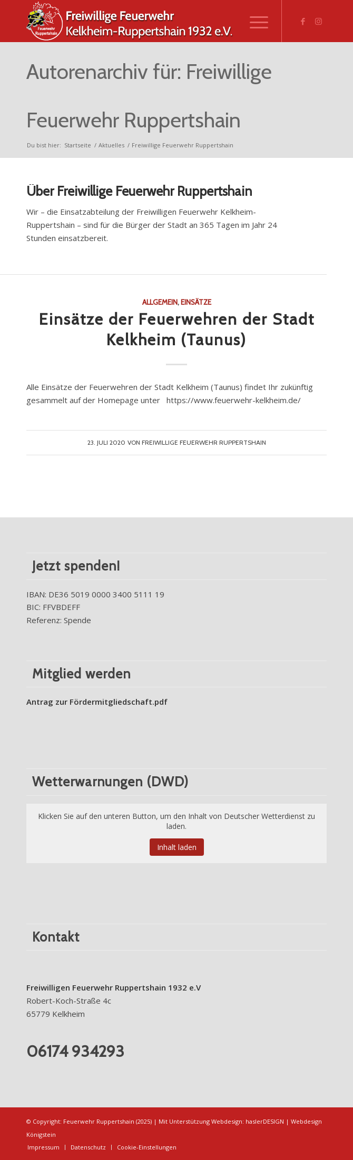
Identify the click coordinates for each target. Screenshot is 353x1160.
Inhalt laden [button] (177, 847)
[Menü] (253, 21)
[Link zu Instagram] (319, 21)
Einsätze (196, 302)
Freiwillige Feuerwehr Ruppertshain (204, 442)
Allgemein (160, 302)
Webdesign (226, 1121)
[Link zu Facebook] (303, 21)
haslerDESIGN (265, 1121)
